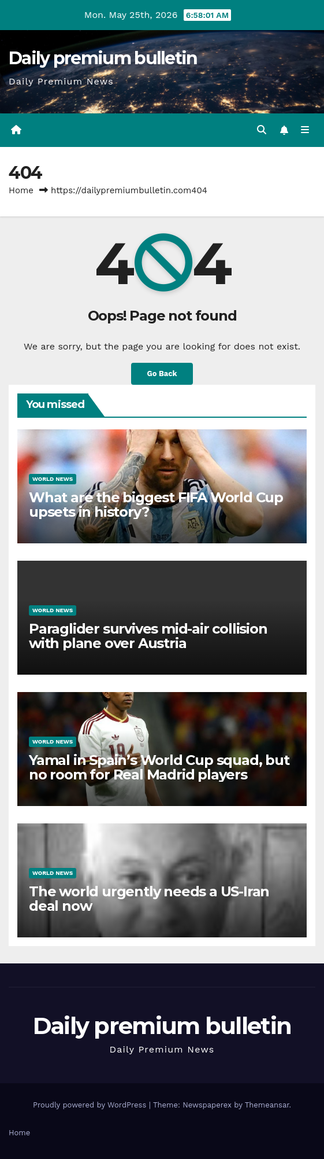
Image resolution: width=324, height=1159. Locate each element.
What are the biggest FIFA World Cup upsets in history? (156, 504)
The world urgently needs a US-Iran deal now (149, 898)
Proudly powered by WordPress (91, 1105)
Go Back (162, 373)
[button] (261, 129)
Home (21, 190)
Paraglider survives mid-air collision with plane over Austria (148, 636)
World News (52, 479)
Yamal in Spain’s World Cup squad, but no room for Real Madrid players (159, 767)
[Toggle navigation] (305, 130)
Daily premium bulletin (103, 58)
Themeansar (267, 1105)
